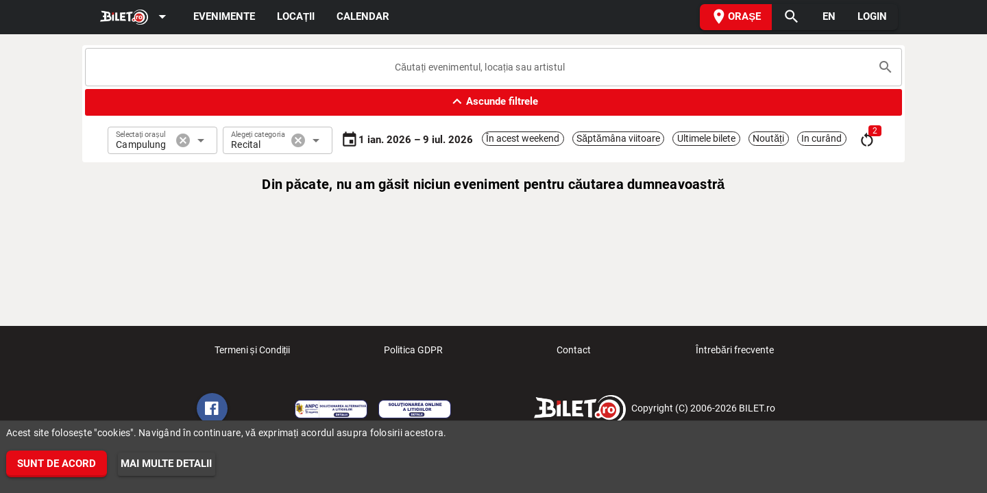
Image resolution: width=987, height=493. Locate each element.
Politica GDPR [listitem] (413, 354)
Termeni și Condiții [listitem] (253, 354)
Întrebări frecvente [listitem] (735, 354)
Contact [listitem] (574, 354)
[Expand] (135, 17)
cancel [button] (183, 140)
